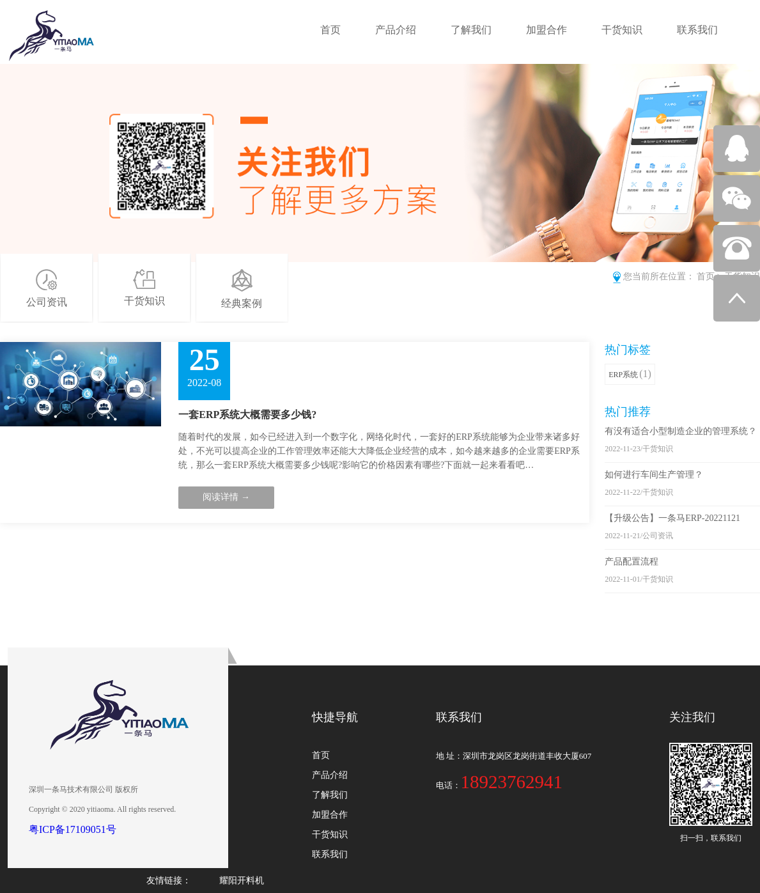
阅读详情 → (226, 497)
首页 (330, 29)
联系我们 (697, 29)
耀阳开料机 (241, 880)
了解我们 (471, 29)
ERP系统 (630, 373)
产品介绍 (395, 29)
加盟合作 (546, 29)
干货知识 (621, 29)
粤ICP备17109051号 (72, 829)
